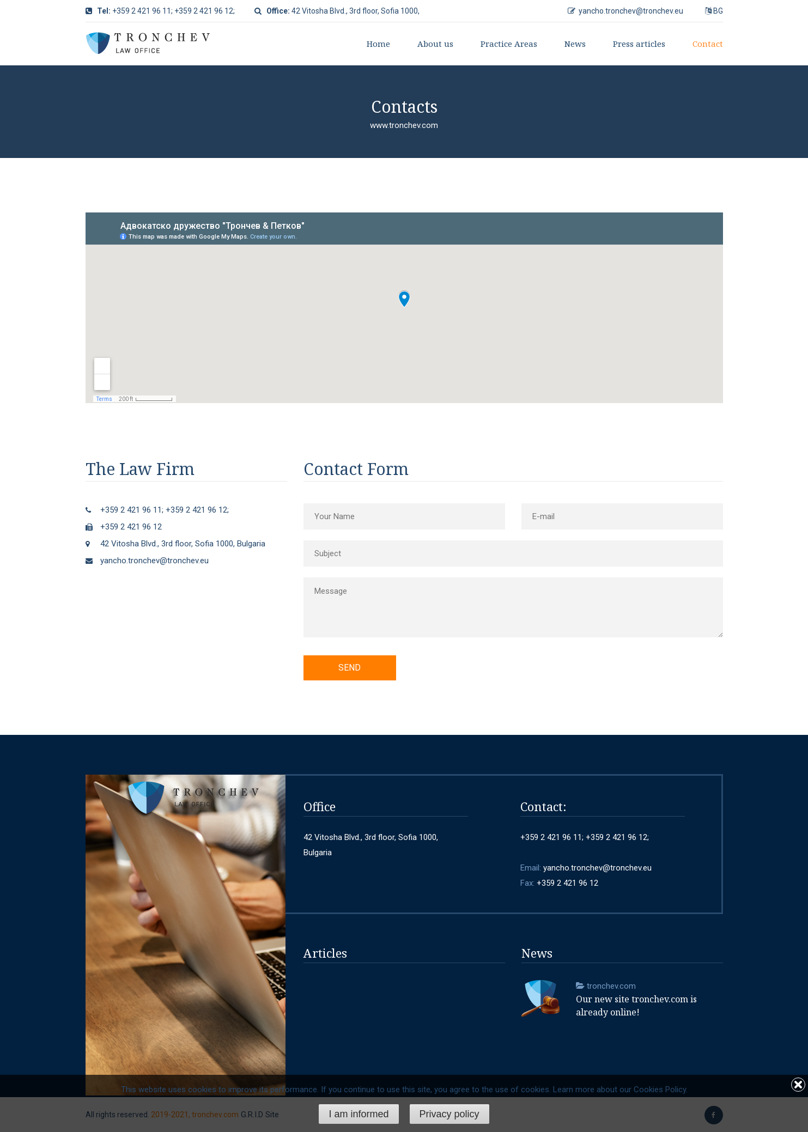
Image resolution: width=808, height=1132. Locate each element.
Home (378, 43)
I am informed (358, 1114)
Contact (707, 43)
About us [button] (435, 43)
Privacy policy (449, 1114)
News (575, 43)
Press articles (639, 43)
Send (349, 667)
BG (718, 11)
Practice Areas (509, 43)
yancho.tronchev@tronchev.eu (631, 11)
